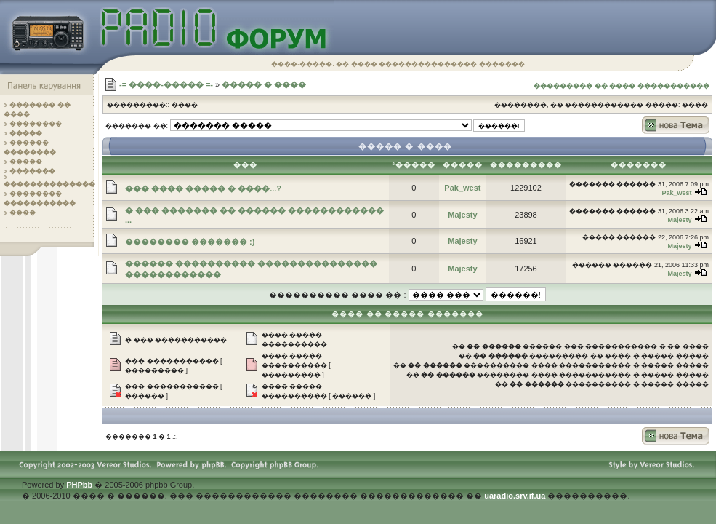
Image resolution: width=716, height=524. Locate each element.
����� (25, 133)
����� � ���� (264, 84)
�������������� (49, 184)
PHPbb (79, 484)
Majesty (462, 214)
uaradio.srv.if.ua (514, 495)
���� (22, 212)
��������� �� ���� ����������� (621, 86)
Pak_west (462, 187)
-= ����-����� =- (166, 84)
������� (32, 171)
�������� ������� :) (189, 241)
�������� (35, 123)
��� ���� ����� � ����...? (203, 188)
